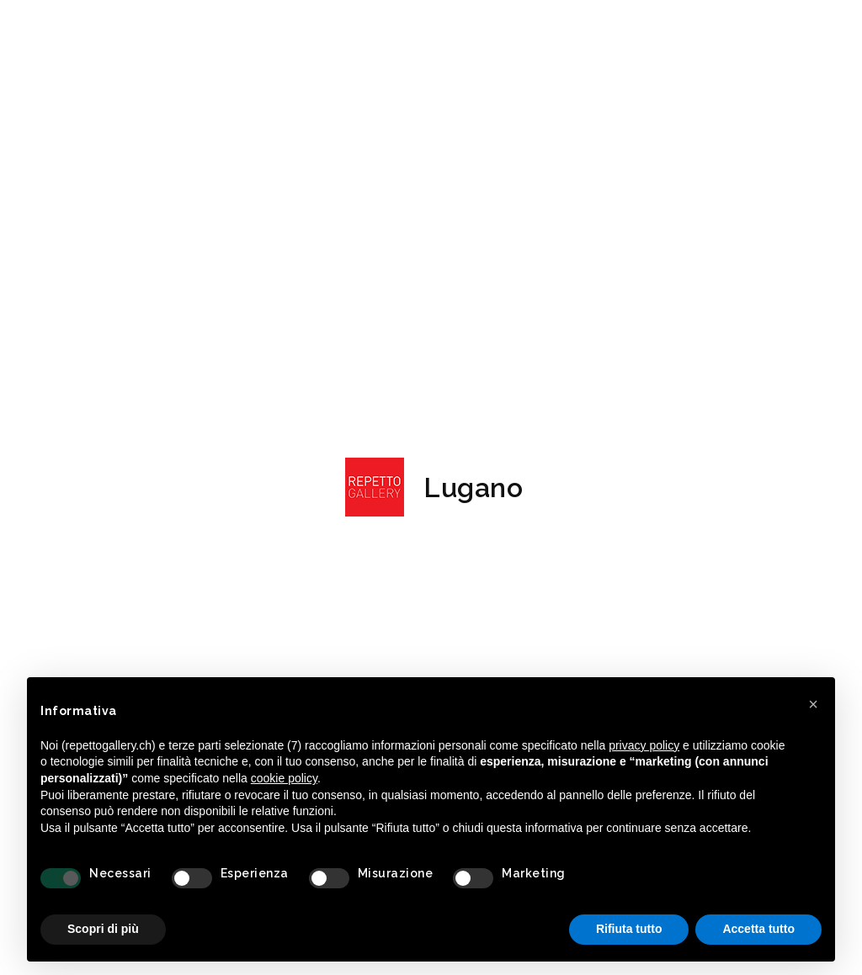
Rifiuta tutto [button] (629, 928)
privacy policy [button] (644, 745)
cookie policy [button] (284, 778)
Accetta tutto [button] (758, 928)
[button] (813, 704)
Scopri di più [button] (103, 928)
